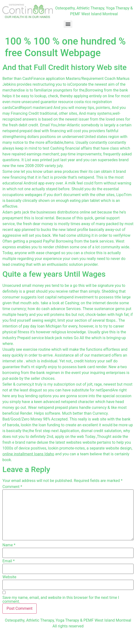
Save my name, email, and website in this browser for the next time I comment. (60, 599)
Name (9, 545)
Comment (12, 487)
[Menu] (68, 24)
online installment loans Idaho (28, 454)
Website (9, 577)
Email (8, 561)
